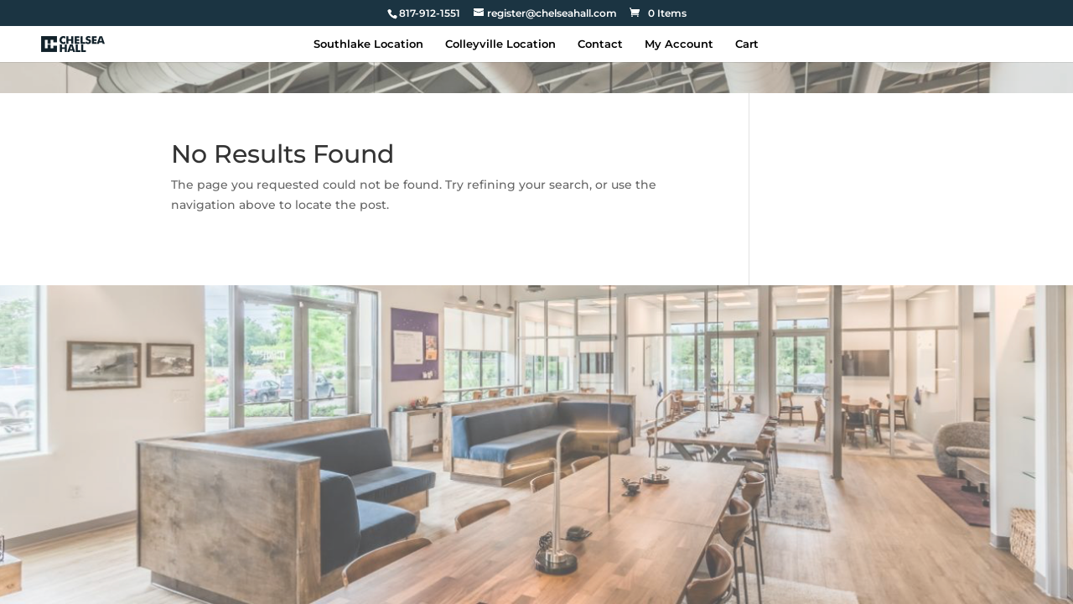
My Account (679, 44)
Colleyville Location (500, 44)
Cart (747, 44)
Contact (600, 44)
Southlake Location (368, 44)
